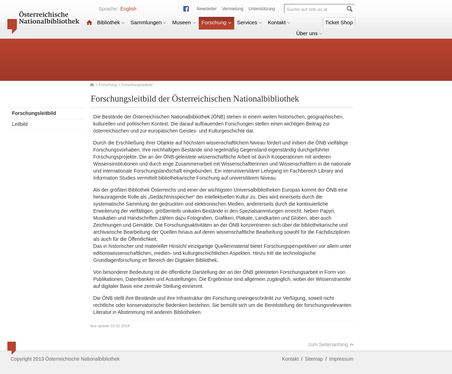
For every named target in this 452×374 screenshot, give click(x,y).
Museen (184, 22)
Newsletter (207, 8)
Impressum (341, 359)
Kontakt (279, 22)
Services (249, 22)
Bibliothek (111, 22)
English (128, 9)
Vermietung (232, 8)
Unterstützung (262, 8)
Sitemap (314, 359)
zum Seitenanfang (331, 344)
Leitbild (19, 124)
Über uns (309, 33)
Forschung (216, 22)
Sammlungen (148, 22)
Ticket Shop (339, 22)
